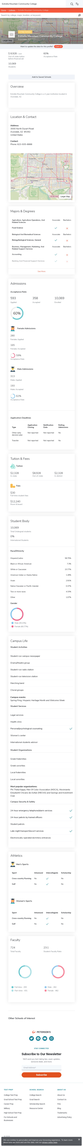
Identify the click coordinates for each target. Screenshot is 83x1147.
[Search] (72, 4)
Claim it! (58, 46)
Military (7, 1108)
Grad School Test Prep (13, 1099)
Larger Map (65, 196)
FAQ (59, 1104)
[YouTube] (44, 1038)
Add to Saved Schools (41, 77)
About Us (61, 1095)
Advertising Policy (64, 1117)
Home (3, 10)
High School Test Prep (12, 1113)
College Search (35, 1095)
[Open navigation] (77, 4)
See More (41, 271)
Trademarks (62, 1113)
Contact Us (61, 1099)
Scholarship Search (37, 1104)
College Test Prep (11, 1095)
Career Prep (8, 1104)
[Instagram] (51, 1038)
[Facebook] (38, 1038)
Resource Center (36, 1108)
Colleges (12, 10)
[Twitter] (31, 1038)
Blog (59, 1108)
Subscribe (41, 1074)
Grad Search (35, 1099)
